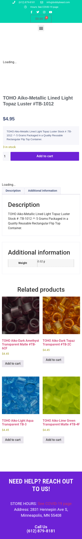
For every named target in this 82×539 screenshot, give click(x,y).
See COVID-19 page (55, 503)
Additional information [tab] (42, 190)
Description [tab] (13, 190)
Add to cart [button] (12, 363)
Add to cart (45, 156)
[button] (41, 28)
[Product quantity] (7, 156)
